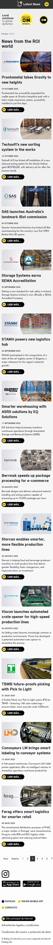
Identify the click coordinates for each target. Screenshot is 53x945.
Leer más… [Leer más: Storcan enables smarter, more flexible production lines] (14, 577)
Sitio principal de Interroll (19, 918)
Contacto (11, 907)
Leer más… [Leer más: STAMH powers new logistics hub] (14, 371)
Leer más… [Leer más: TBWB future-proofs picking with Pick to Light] (14, 713)
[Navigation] (43, 20)
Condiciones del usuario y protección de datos (26, 932)
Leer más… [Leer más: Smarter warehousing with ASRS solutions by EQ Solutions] (14, 440)
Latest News (31, 4)
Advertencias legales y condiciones (20, 925)
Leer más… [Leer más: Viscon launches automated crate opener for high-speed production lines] (14, 649)
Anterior (15, 858)
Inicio (6, 858)
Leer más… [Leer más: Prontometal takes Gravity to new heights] (14, 109)
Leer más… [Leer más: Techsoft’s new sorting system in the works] (14, 177)
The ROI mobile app (32, 901)
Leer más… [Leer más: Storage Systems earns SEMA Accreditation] (14, 304)
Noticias (10, 901)
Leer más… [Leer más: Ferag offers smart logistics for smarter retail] (14, 844)
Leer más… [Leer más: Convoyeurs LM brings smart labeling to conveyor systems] (14, 776)
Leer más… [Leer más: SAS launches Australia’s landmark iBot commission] (14, 240)
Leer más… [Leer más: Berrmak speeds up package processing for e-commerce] (14, 504)
